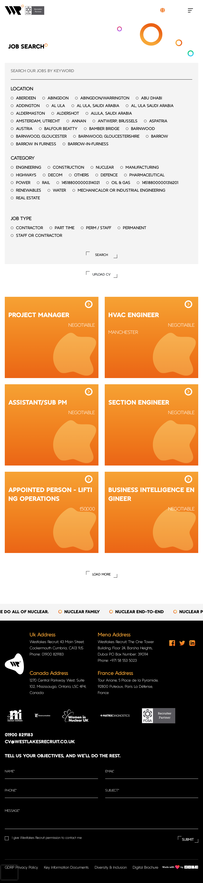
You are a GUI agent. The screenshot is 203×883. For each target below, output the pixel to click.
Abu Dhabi (151, 98)
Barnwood (143, 129)
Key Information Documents (66, 867)
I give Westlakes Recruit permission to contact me (47, 838)
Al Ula (58, 106)
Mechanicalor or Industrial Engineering (121, 190)
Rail (46, 183)
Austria (24, 129)
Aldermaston (30, 113)
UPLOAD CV (101, 274)
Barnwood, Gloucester (41, 136)
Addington (28, 106)
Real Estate (28, 198)
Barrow (159, 136)
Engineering (28, 167)
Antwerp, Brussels (117, 121)
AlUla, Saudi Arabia (111, 113)
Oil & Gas (120, 183)
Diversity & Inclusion (111, 867)
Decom (55, 175)
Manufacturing (142, 167)
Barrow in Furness (36, 144)
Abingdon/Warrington (104, 98)
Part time (64, 228)
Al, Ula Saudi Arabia (152, 106)
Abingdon (58, 98)
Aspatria (158, 121)
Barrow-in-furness (88, 144)
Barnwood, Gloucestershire (108, 136)
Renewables (28, 190)
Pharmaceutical (147, 175)
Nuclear (105, 167)
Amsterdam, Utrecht (38, 121)
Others (81, 175)
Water (59, 190)
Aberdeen (26, 98)
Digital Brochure (145, 867)
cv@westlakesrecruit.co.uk (40, 742)
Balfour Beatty (60, 129)
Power (23, 183)
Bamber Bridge (104, 129)
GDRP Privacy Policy (21, 867)
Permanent (134, 228)
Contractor (29, 228)
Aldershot (68, 113)
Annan (79, 121)
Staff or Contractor (39, 236)
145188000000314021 (81, 183)
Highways (26, 175)
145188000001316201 (160, 183)
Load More (101, 574)
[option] (86, 612)
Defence (109, 175)
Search (101, 255)
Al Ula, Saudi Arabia (98, 106)
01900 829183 (19, 735)
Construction (68, 167)
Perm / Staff (98, 228)
